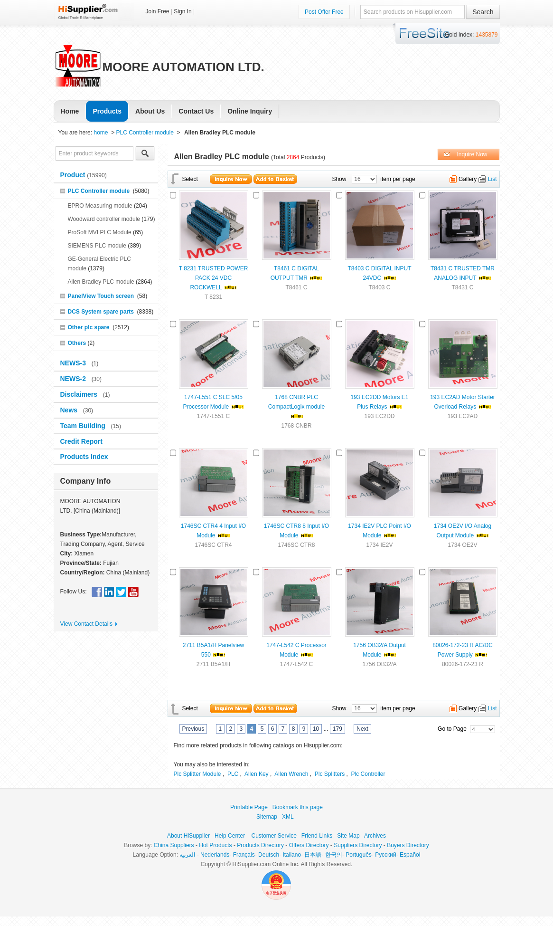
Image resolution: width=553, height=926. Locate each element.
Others (77, 343)
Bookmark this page (297, 807)
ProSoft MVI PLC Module (99, 232)
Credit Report (82, 441)
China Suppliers (174, 845)
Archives (375, 835)
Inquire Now (472, 154)
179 (337, 729)
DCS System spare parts (101, 311)
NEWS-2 (74, 378)
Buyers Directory (408, 845)
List (492, 179)
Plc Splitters (330, 774)
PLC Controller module (145, 132)
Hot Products (215, 845)
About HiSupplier (188, 835)
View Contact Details (86, 624)
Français (244, 854)
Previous (193, 729)
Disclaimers (80, 394)
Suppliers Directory (358, 845)
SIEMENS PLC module (97, 245)
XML (287, 816)
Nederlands (214, 854)
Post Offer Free (324, 12)
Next (362, 729)
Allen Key (256, 774)
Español (410, 854)
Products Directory (260, 845)
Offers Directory (309, 845)
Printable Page (249, 807)
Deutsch (268, 854)
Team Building (83, 426)
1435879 (487, 34)
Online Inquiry (249, 111)
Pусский (385, 854)
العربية (187, 854)
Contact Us (196, 111)
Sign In (182, 11)
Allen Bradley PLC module (101, 281)
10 (316, 729)
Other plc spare (89, 327)
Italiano (291, 854)
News (69, 410)
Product (73, 175)
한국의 (333, 854)
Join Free (157, 11)
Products (107, 111)
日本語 (312, 854)
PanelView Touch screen (101, 296)
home (101, 132)
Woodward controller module (104, 219)
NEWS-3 (74, 363)
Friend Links (316, 835)
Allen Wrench (291, 774)
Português (359, 854)
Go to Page (452, 729)
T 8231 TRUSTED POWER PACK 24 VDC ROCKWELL (213, 278)
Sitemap (266, 816)
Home (70, 111)
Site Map (348, 835)
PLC (232, 774)
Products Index (84, 456)
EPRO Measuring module (100, 205)
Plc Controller (368, 774)
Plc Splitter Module (197, 774)
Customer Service (273, 835)
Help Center (230, 835)
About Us (150, 111)
